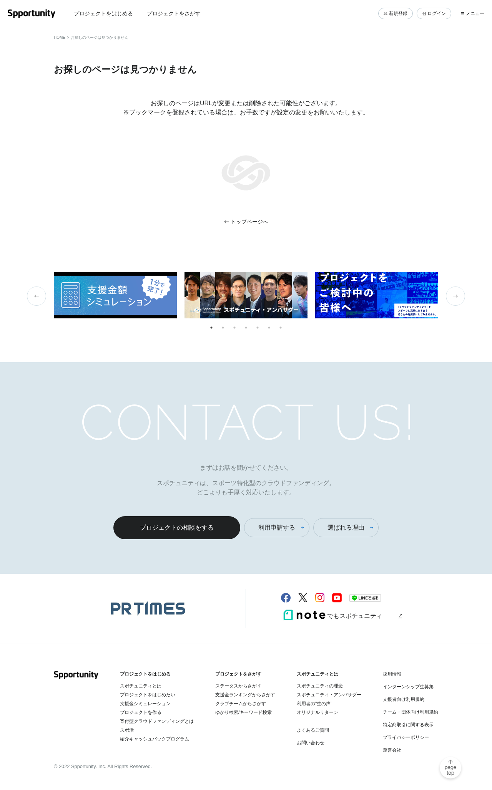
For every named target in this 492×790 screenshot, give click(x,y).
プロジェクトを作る (140, 712)
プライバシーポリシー (406, 737)
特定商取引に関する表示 (408, 724)
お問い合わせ (310, 742)
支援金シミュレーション (145, 703)
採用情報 (392, 674)
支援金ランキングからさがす (245, 694)
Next (455, 296)
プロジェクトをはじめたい (147, 694)
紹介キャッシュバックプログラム (154, 739)
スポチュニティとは (140, 686)
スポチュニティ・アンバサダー (329, 694)
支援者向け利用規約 (403, 699)
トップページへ (249, 222)
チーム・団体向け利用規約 (410, 712)
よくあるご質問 (313, 730)
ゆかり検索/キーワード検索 (243, 712)
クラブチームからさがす (240, 703)
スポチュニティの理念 (320, 686)
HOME (59, 37)
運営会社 (392, 750)
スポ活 (127, 730)
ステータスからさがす (238, 686)
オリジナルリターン (317, 712)
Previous (36, 296)
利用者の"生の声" (314, 703)
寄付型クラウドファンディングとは (157, 721)
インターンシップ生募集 (408, 686)
